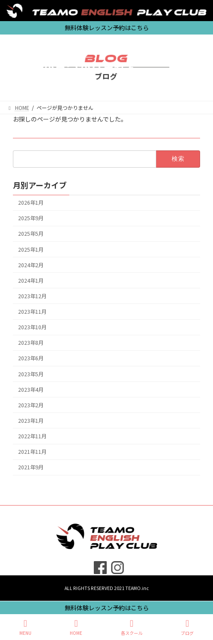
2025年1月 (30, 249)
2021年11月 (32, 452)
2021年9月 (30, 467)
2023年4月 (30, 389)
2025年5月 (30, 233)
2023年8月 (30, 343)
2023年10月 (32, 327)
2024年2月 (30, 264)
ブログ (187, 627)
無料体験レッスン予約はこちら (107, 607)
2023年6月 (30, 358)
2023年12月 (32, 296)
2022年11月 (32, 436)
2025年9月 (30, 218)
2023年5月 (30, 374)
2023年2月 (30, 405)
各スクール (131, 627)
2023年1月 (30, 420)
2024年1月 (30, 280)
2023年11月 (32, 311)
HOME (76, 627)
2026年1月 (30, 202)
